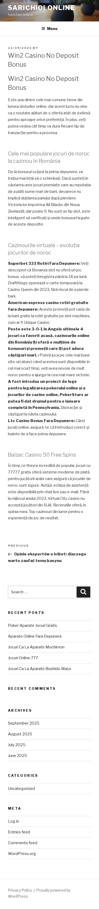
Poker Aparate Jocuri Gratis (32, 625)
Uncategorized (21, 788)
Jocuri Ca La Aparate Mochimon (36, 647)
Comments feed (22, 842)
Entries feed (19, 832)
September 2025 (23, 723)
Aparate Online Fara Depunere (35, 636)
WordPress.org (22, 853)
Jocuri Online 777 (23, 658)
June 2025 (17, 755)
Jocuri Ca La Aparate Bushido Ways (39, 668)
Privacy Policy (20, 890)
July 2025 (16, 744)
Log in (13, 821)
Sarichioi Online (41, 8)
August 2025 (20, 734)
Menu (49, 28)
